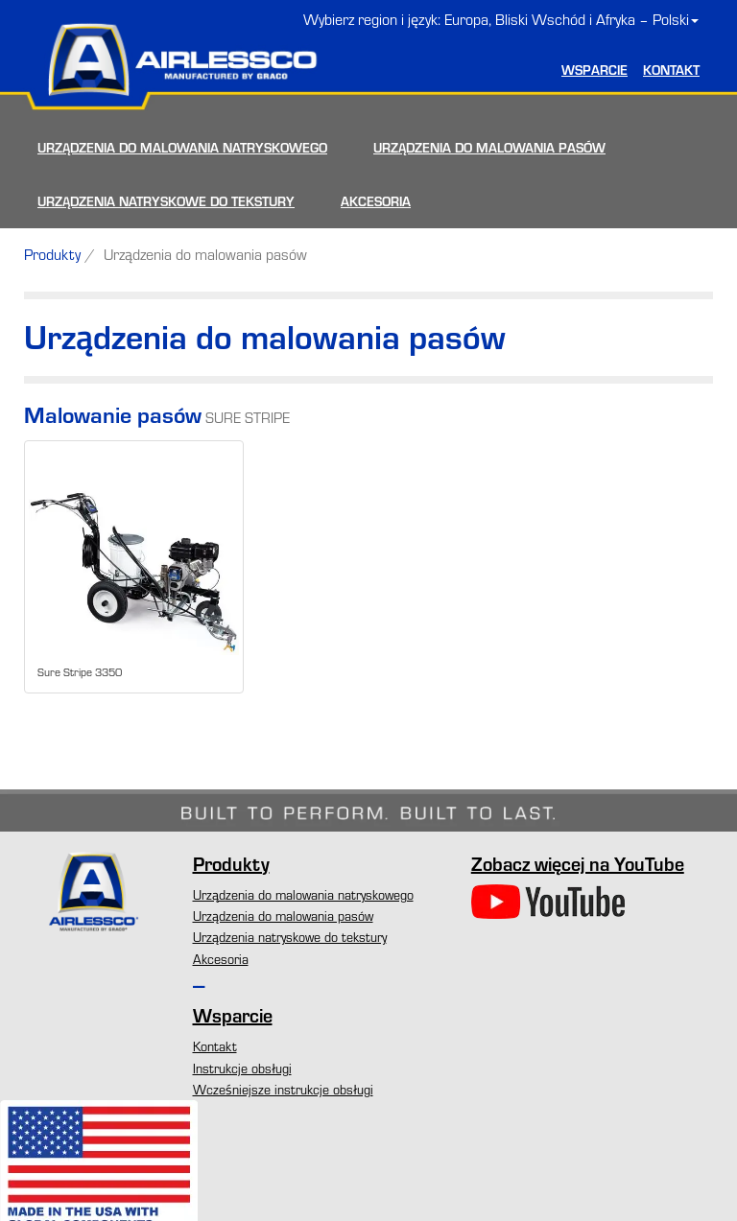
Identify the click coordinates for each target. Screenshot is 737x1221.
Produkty (52, 255)
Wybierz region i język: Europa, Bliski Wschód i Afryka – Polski (500, 20)
